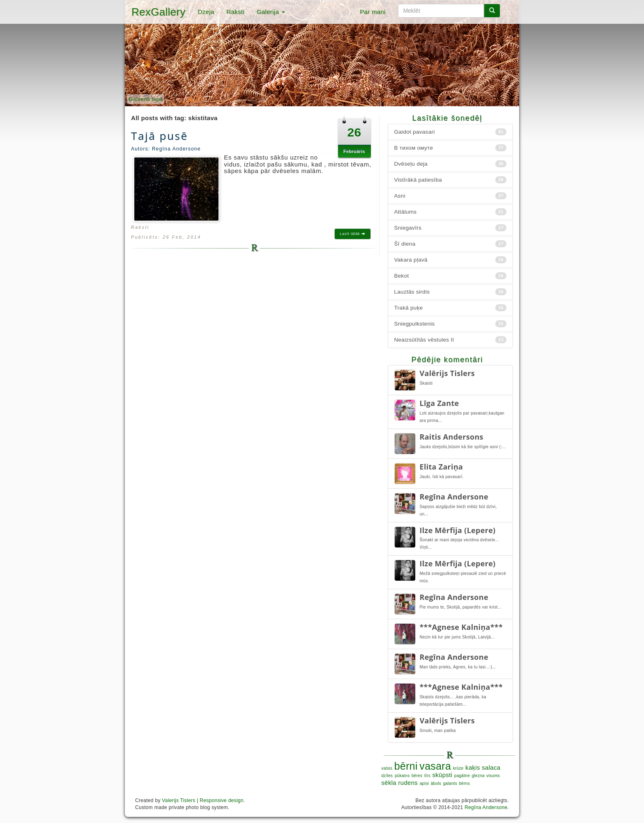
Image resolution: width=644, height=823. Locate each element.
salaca (491, 767)
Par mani (372, 11)
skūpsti (442, 774)
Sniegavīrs (450, 227)
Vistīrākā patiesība (450, 179)
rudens (408, 782)
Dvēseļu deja (450, 163)
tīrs (427, 775)
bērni (406, 766)
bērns (464, 783)
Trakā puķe (450, 307)
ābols (436, 783)
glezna (478, 775)
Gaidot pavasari (450, 131)
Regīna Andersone (486, 807)
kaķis (472, 767)
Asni (450, 195)
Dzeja (206, 11)
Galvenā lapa (146, 99)
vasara (435, 766)
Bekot (450, 275)
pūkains (402, 775)
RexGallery (158, 12)
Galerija (271, 11)
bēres (417, 775)
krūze (458, 768)
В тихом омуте (450, 147)
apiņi (424, 783)
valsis (387, 768)
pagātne (462, 775)
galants (450, 783)
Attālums (450, 211)
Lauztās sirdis (450, 291)
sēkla (389, 782)
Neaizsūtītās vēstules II (450, 339)
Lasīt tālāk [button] (352, 234)
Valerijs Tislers (178, 800)
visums (493, 775)
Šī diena (450, 243)
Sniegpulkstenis (450, 323)
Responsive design (222, 800)
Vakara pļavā (450, 259)
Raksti (235, 11)
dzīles (387, 775)
